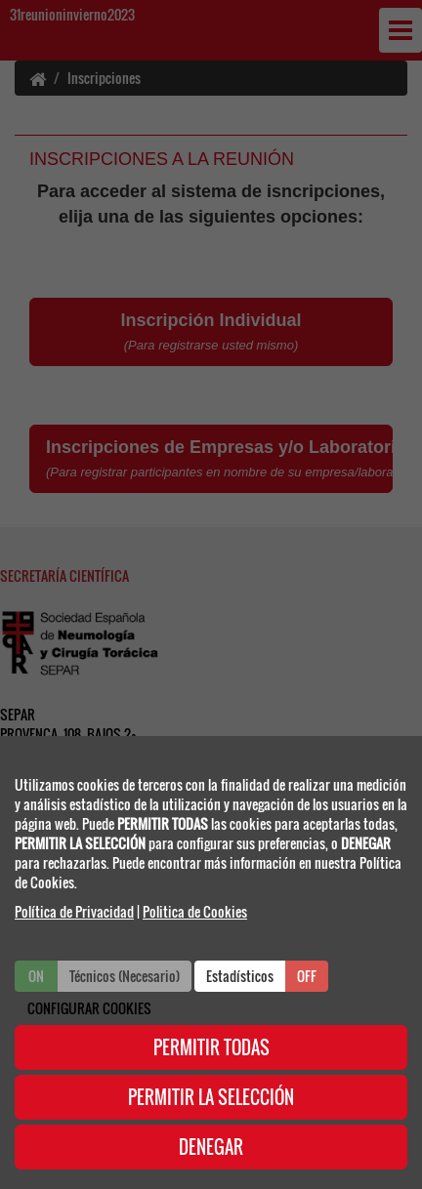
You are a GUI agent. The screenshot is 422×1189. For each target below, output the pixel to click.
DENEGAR (211, 1147)
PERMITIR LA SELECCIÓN (211, 1097)
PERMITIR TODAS (211, 1047)
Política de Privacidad (74, 911)
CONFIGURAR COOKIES (89, 1008)
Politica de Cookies (195, 911)
